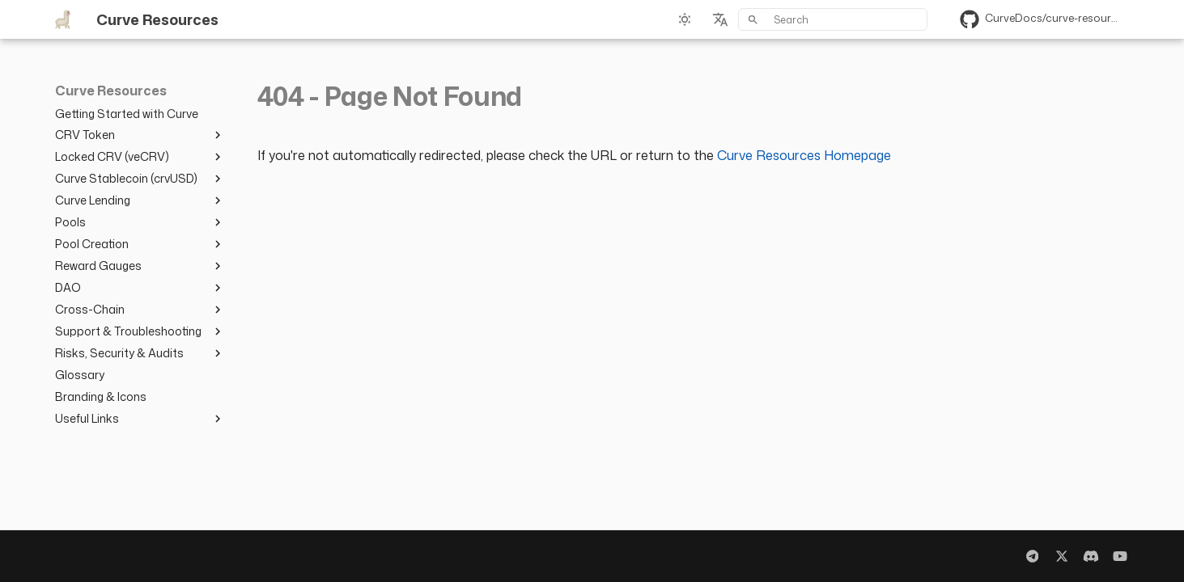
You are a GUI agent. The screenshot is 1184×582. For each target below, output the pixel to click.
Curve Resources (111, 90)
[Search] (833, 19)
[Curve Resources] (63, 19)
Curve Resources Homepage (804, 155)
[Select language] (720, 19)
